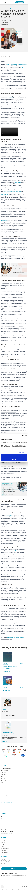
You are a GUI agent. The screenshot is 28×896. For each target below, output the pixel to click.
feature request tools (22, 309)
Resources (3, 813)
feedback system (9, 515)
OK (14, 455)
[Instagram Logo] (22, 886)
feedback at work (9, 97)
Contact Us (4, 856)
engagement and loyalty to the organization (12, 191)
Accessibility (3, 799)
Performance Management (7, 8)
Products (3, 765)
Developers (3, 824)
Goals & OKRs (3, 772)
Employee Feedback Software (6, 833)
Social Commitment (4, 852)
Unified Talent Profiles (5, 788)
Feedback (3, 778)
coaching (23, 67)
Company (3, 837)
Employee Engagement (5, 780)
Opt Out (14, 459)
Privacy (2, 846)
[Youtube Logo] (26, 886)
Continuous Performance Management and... (9, 829)
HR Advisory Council (5, 848)
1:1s (2, 776)
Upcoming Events (4, 822)
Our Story (3, 840)
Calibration (3, 782)
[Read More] (14, 718)
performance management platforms (8, 412)
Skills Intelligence (4, 786)
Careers (2, 844)
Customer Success (4, 805)
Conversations (3, 774)
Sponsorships (3, 850)
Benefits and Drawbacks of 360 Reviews (8, 831)
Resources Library (4, 816)
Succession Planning (5, 784)
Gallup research (17, 182)
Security (2, 797)
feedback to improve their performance (9, 153)
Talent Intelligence (4, 770)
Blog (2, 818)
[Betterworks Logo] (5, 2)
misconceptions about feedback (14, 550)
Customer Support (4, 807)
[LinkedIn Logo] (24, 886)
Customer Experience (6, 802)
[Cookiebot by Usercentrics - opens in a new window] (22, 435)
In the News (3, 842)
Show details (22, 452)
